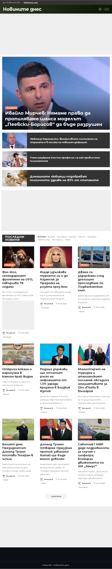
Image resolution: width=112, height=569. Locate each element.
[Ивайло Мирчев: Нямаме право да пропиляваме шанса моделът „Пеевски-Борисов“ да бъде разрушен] (56, 93)
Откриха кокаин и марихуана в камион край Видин (18, 372)
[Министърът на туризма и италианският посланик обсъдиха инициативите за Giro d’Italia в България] (94, 354)
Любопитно (44, 240)
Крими (82, 237)
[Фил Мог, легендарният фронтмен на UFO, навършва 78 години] (18, 257)
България (11, 108)
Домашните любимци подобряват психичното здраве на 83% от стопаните (65, 178)
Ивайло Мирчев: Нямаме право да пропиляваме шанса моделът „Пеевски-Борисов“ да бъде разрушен (54, 118)
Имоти (72, 237)
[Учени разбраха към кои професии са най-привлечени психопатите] (14, 159)
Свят (68, 240)
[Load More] (56, 496)
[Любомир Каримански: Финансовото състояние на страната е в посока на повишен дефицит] (14, 140)
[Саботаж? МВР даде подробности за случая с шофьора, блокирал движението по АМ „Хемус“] (94, 429)
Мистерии (57, 240)
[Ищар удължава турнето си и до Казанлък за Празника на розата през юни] (56, 257)
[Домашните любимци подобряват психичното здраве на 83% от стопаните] (14, 178)
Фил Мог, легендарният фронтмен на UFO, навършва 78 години (17, 279)
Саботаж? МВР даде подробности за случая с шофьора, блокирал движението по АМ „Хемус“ (94, 455)
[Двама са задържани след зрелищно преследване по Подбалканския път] (94, 257)
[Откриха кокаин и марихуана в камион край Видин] (18, 354)
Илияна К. (11, 333)
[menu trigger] (106, 9)
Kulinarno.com (31, 2)
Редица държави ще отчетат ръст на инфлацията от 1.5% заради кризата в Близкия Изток (55, 380)
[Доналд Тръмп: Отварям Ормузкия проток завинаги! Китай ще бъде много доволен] (56, 429)
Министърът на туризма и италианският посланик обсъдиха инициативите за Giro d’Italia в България (93, 380)
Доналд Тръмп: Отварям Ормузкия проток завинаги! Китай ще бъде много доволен (55, 453)
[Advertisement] (56, 34)
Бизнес (51, 237)
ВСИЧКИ (42, 237)
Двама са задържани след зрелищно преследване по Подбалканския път (91, 281)
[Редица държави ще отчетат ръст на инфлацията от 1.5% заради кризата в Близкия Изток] (56, 354)
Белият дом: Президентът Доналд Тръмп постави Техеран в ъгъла (17, 452)
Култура (92, 237)
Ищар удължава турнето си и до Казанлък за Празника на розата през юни (54, 279)
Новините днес (22, 9)
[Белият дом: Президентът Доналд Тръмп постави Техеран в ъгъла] (18, 429)
